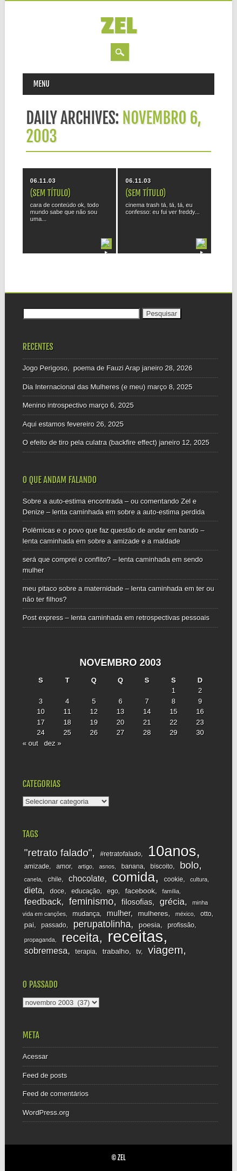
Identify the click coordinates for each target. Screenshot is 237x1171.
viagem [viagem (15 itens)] (165, 950)
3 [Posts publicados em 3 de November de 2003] (41, 701)
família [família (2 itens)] (170, 891)
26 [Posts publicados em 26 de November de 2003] (94, 732)
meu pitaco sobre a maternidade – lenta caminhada (102, 588)
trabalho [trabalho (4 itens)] (116, 951)
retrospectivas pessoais (172, 618)
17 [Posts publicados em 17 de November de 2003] (40, 722)
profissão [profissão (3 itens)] (180, 925)
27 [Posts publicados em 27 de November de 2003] (120, 732)
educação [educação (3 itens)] (85, 891)
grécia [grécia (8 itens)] (172, 902)
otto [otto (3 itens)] (205, 914)
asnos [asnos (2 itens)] (106, 866)
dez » (53, 743)
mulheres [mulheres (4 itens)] (153, 914)
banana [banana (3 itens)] (132, 866)
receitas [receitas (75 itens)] (135, 936)
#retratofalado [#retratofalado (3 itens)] (120, 854)
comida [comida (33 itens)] (133, 877)
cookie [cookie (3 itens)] (173, 879)
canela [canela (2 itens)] (32, 879)
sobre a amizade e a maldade (133, 541)
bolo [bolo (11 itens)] (189, 865)
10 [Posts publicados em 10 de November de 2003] (40, 711)
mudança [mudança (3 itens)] (85, 914)
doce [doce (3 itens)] (57, 891)
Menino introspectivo (55, 405)
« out (30, 743)
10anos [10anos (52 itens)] (172, 851)
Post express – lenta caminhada (73, 618)
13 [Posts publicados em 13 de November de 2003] (120, 711)
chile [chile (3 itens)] (55, 879)
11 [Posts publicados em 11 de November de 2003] (67, 711)
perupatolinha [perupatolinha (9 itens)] (102, 924)
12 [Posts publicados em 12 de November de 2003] (94, 711)
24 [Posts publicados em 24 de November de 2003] (40, 732)
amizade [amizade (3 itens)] (36, 866)
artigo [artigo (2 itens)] (85, 866)
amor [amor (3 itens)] (63, 866)
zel (118, 26)
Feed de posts (45, 1075)
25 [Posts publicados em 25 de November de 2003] (67, 732)
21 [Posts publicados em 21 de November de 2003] (147, 722)
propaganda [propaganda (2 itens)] (39, 939)
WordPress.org (46, 1112)
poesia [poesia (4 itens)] (149, 925)
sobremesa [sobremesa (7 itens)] (45, 950)
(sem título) (50, 193)
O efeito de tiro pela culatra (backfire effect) (90, 442)
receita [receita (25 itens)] (80, 938)
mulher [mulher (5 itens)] (119, 913)
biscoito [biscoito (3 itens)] (162, 866)
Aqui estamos (44, 424)
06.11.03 (43, 180)
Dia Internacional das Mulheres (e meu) (84, 387)
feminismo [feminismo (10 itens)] (91, 901)
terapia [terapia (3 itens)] (85, 951)
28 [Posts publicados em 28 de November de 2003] (147, 732)
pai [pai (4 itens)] (29, 925)
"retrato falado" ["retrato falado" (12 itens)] (58, 852)
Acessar (35, 1056)
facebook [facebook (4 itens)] (140, 891)
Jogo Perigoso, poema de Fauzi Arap (81, 368)
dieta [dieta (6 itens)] (33, 890)
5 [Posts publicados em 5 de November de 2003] (94, 701)
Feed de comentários (56, 1094)
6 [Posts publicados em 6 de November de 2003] (120, 701)
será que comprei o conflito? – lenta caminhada (96, 559)
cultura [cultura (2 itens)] (198, 879)
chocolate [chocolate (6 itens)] (87, 878)
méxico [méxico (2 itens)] (184, 914)
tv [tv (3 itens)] (138, 951)
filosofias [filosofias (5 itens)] (136, 902)
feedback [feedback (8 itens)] (43, 902)
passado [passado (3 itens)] (53, 925)
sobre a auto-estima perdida (161, 512)
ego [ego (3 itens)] (112, 891)
